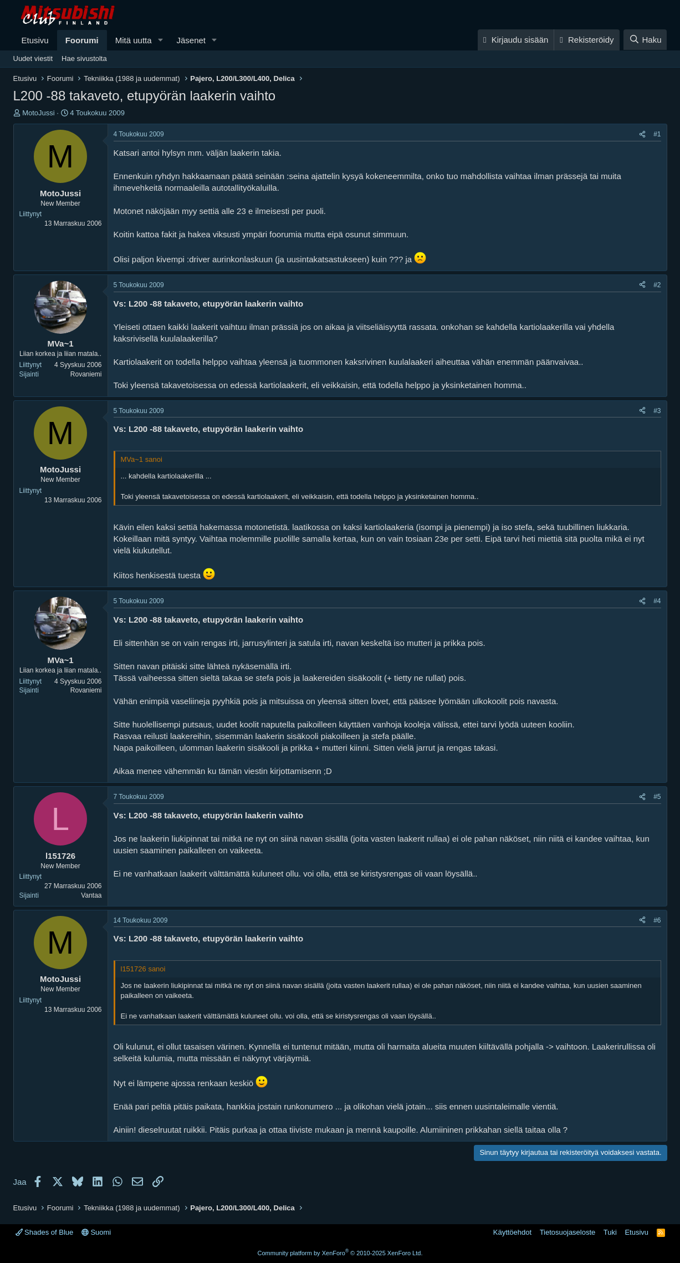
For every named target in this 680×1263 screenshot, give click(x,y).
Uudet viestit (33, 58)
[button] (160, 40)
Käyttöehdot (512, 1232)
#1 (657, 134)
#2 (657, 285)
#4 (657, 601)
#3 (657, 411)
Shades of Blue (45, 1232)
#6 (657, 920)
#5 (657, 797)
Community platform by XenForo (340, 1253)
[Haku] (645, 39)
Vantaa (91, 895)
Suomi (96, 1232)
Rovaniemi (86, 374)
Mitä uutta (133, 40)
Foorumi (82, 40)
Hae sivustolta (84, 58)
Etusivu (35, 40)
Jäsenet (191, 40)
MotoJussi (38, 113)
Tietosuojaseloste (568, 1232)
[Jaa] (642, 134)
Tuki (610, 1232)
